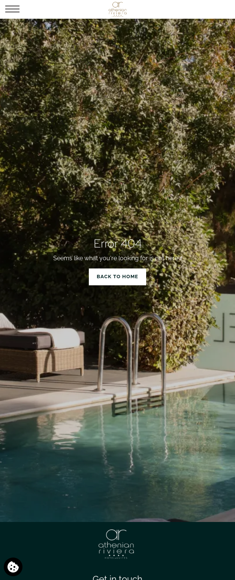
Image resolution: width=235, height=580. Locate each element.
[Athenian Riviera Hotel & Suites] (117, 9)
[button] (12, 9)
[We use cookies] (13, 567)
